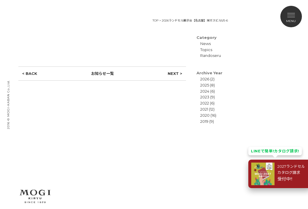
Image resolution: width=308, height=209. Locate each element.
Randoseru (210, 55)
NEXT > (175, 73)
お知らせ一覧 (102, 73)
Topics (206, 49)
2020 (205, 115)
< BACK (29, 73)
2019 (204, 121)
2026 (204, 79)
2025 (204, 85)
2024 (204, 91)
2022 (204, 103)
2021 (204, 109)
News (205, 43)
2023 (204, 97)
